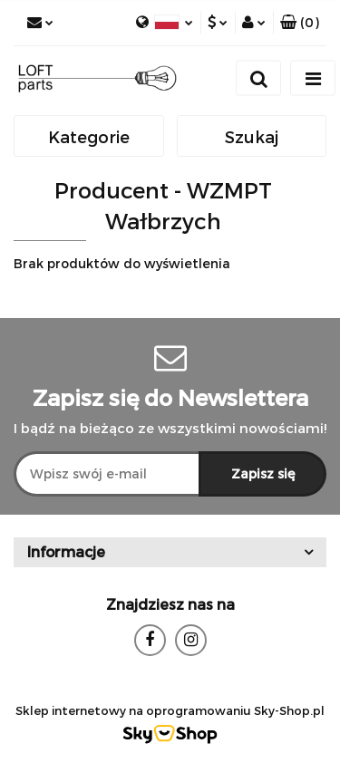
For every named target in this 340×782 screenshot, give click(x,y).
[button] (299, 22)
